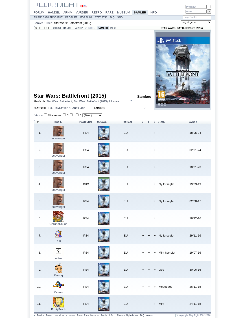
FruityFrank (58, 309)
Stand (161, 122)
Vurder (82, 12)
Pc (50, 108)
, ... (84, 101)
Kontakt (149, 315)
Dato (192, 122)
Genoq (58, 275)
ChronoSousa (59, 224)
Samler (140, 13)
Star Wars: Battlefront (59, 101)
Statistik (101, 17)
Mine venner (55, 115)
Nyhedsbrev (132, 315)
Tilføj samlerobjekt (48, 17)
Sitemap (120, 315)
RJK (58, 241)
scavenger (58, 138)
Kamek (58, 292)
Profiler (71, 17)
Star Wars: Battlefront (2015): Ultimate (97, 101)
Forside (40, 315)
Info (153, 12)
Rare (109, 12)
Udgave (102, 122)
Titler (48, 23)
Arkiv (67, 12)
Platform (85, 122)
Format (127, 122)
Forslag (86, 17)
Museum (123, 12)
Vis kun (39, 115)
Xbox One (78, 108)
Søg (119, 17)
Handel (54, 12)
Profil (58, 122)
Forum (39, 12)
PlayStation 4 (62, 108)
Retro (97, 12)
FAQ (111, 17)
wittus (58, 258)
